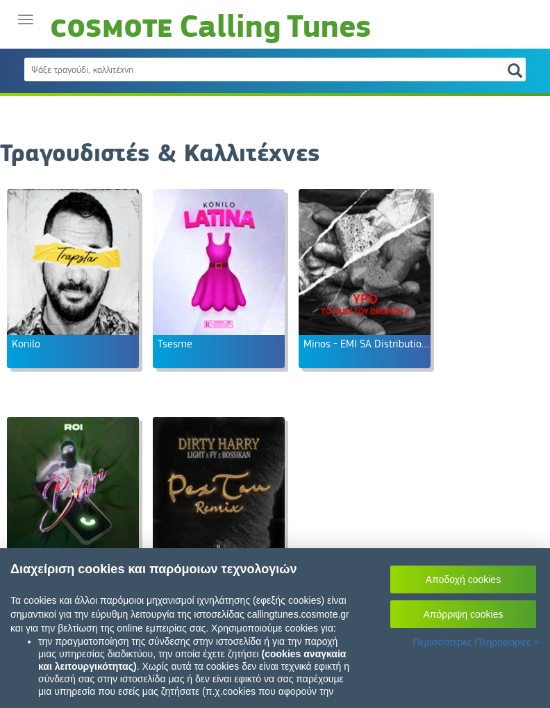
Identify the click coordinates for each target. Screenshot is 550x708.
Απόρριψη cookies (463, 614)
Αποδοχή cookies (463, 579)
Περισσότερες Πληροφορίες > (476, 642)
